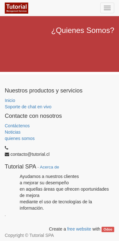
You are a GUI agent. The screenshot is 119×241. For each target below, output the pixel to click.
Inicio (10, 100)
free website (79, 228)
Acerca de (49, 167)
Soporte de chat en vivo (28, 106)
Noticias (13, 132)
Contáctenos (17, 125)
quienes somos (20, 138)
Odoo (107, 229)
